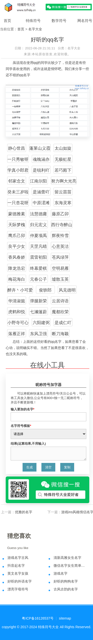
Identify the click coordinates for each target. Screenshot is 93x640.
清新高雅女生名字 (67, 558)
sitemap (65, 618)
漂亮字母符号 (17, 589)
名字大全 (35, 29)
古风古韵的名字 (66, 589)
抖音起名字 (16, 565)
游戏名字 (60, 573)
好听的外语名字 (19, 581)
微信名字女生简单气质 (71, 565)
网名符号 (84, 20)
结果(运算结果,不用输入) (28, 443)
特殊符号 (33, 20)
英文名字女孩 (17, 573)
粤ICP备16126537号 (38, 618)
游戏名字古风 (17, 558)
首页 (7, 20)
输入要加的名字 (22, 409)
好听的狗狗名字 (66, 581)
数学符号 (59, 20)
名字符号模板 (21, 426)
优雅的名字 (23, 512)
